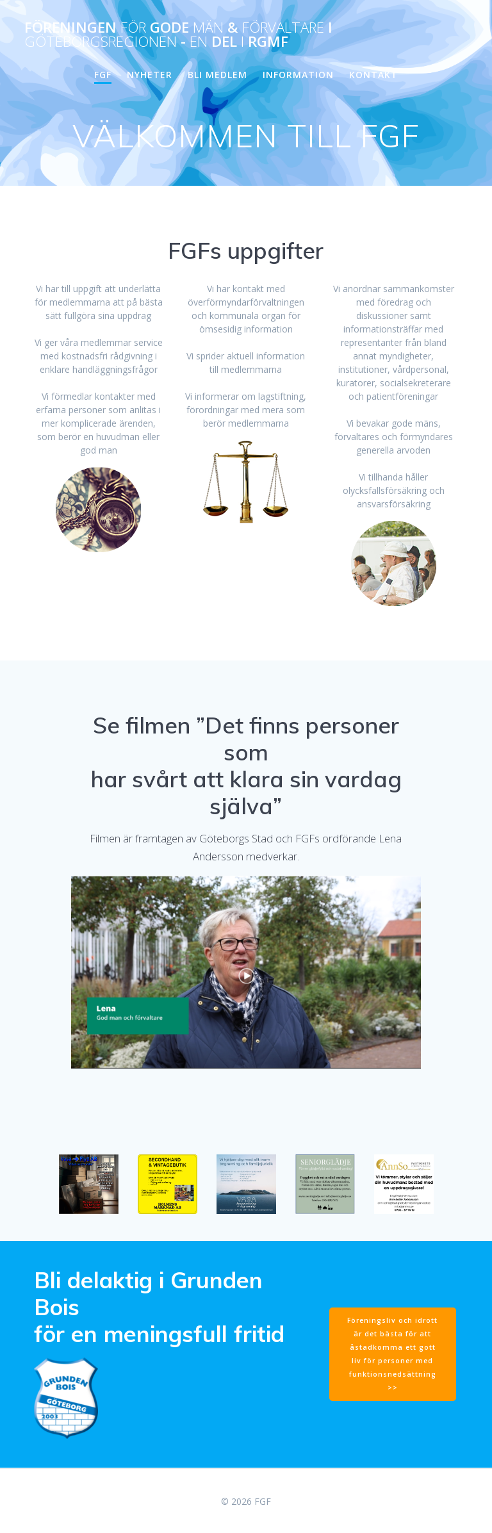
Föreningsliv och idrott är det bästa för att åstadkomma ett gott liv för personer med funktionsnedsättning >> (392, 1354)
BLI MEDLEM (217, 75)
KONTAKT (373, 75)
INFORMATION (298, 75)
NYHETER (149, 75)
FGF (102, 75)
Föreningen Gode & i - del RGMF (178, 34)
